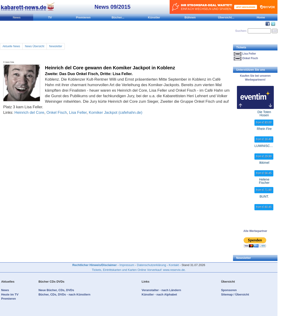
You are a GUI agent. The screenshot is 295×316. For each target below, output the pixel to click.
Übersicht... (226, 17)
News (17, 17)
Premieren (83, 17)
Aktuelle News (11, 46)
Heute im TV (9, 294)
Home (261, 17)
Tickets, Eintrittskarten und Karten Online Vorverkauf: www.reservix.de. (139, 270)
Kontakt (174, 265)
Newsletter (55, 46)
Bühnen (190, 17)
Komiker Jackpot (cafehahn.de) (115, 112)
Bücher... (118, 17)
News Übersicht (34, 46)
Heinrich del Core (29, 112)
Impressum (126, 265)
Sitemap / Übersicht (235, 294)
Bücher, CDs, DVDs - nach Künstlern (64, 294)
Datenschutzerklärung (151, 265)
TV (50, 17)
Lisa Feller (77, 112)
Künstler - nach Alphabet (159, 294)
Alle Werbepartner (255, 231)
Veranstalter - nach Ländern (161, 290)
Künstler (154, 17)
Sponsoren (229, 290)
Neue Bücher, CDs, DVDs (56, 290)
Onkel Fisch (57, 112)
